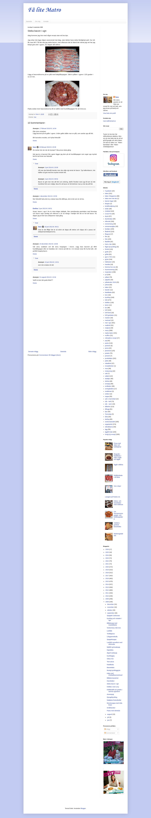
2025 (107, 552)
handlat (107, 264)
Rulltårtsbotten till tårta (118, 476)
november (110, 607)
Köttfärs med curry (113, 687)
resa (106, 368)
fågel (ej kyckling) (110, 247)
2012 (107, 590)
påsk (106, 361)
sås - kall (108, 401)
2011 (107, 593)
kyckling (107, 297)
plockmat (108, 351)
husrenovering (109, 269)
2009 (107, 599)
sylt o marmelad (110, 399)
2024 (107, 555)
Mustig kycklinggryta (113, 670)
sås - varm (108, 404)
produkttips (108, 358)
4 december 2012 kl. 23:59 (48, 196)
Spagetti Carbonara (113, 615)
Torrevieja (108, 414)
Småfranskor (111, 708)
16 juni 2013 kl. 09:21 (52, 227)
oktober (110, 610)
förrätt (107, 249)
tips (35, 117)
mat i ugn (108, 323)
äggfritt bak (108, 432)
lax (106, 307)
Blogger (83, 808)
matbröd (107, 325)
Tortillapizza (111, 634)
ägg (106, 429)
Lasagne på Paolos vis (112, 497)
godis (106, 252)
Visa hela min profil (109, 113)
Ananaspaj (110, 694)
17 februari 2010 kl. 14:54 (47, 128)
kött (106, 300)
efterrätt (107, 221)
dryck (106, 216)
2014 (107, 584)
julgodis (107, 280)
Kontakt (45, 21)
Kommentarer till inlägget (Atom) (50, 355)
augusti (109, 714)
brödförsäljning (110, 206)
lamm (107, 305)
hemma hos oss (110, 267)
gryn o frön (108, 257)
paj (106, 340)
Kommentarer (109, 733)
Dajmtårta (110, 650)
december (110, 604)
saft (106, 373)
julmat (107, 285)
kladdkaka (108, 292)
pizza (106, 348)
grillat (106, 254)
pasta (107, 343)
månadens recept (110, 338)
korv (106, 295)
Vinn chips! (117, 486)
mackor (107, 318)
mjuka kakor (109, 333)
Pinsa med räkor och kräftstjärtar (117, 445)
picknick (107, 346)
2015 (107, 581)
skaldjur (107, 378)
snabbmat (108, 391)
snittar (107, 394)
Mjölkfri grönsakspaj (113, 647)
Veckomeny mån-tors (114, 628)
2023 (107, 558)
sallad (107, 376)
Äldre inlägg (92, 351)
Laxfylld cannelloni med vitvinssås (114, 643)
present (107, 356)
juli (108, 717)
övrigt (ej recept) (110, 434)
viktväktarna (109, 427)
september (111, 613)
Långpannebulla (112, 636)
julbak (107, 277)
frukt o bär (108, 244)
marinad (107, 320)
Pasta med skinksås (113, 711)
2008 (107, 602)
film (106, 236)
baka (106, 193)
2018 (107, 572)
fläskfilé (107, 242)
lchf (106, 310)
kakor (107, 287)
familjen (107, 229)
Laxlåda (109, 631)
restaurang (108, 371)
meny (107, 330)
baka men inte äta (111, 198)
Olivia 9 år (110, 659)
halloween (108, 262)
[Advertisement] (62, 333)
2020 (107, 567)
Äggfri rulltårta (118, 464)
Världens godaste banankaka (117, 524)
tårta (106, 417)
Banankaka (110, 667)
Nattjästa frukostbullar (114, 700)
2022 (107, 561)
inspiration (108, 272)
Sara (34, 147)
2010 (107, 596)
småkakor (108, 386)
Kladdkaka (110, 664)
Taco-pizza (110, 661)
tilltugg (107, 409)
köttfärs (107, 302)
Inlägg (107, 729)
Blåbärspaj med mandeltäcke (112, 624)
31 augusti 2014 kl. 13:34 (47, 277)
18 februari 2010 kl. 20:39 (47, 147)
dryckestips (108, 219)
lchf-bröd (108, 312)
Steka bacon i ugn (113, 684)
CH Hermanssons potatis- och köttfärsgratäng (118, 515)
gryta (106, 259)
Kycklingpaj (110, 656)
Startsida (29, 21)
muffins (107, 335)
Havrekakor (110, 681)
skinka (107, 381)
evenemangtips (110, 226)
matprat (107, 328)
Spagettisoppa (111, 639)
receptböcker (109, 366)
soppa (107, 396)
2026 (107, 549)
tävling (107, 419)
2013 (107, 587)
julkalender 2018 (110, 282)
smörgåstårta (109, 389)
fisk (106, 239)
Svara (35, 140)
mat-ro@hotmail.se (109, 121)
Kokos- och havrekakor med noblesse (118, 502)
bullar (107, 209)
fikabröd (107, 231)
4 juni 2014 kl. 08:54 (51, 179)
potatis (107, 353)
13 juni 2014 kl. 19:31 (52, 262)
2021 (107, 564)
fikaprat (107, 234)
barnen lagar (109, 201)
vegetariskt (108, 424)
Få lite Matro (44, 10)
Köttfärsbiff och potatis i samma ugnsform (114, 690)
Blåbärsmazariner (112, 678)
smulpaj (107, 384)
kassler (107, 290)
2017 (107, 575)
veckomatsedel (110, 422)
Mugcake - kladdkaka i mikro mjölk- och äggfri (118, 456)
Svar (36, 163)
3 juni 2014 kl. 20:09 (51, 167)
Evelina (35, 208)
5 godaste (108, 191)
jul (105, 274)
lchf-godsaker (109, 315)
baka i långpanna (110, 196)
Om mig (37, 21)
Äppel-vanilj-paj (112, 653)
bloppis (107, 203)
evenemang (109, 224)
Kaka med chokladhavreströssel (114, 674)
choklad (107, 211)
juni (108, 720)
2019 (107, 570)
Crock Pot (108, 214)
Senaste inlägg (33, 351)
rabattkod (108, 363)
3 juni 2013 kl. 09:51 (45, 208)
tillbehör (107, 406)
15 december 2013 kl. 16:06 (48, 244)
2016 (107, 578)
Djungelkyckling (112, 697)
